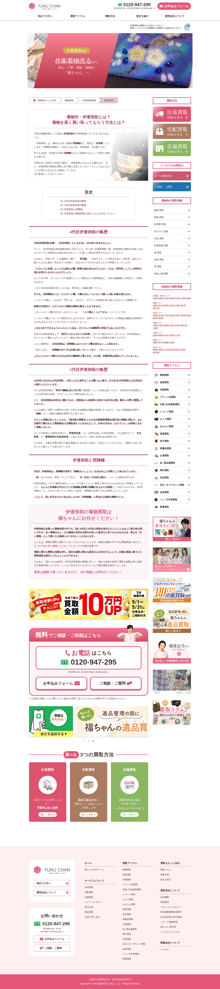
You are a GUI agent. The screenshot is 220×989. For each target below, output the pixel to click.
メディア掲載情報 (169, 922)
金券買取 (127, 949)
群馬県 (166, 305)
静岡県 (155, 318)
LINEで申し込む (92, 917)
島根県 (155, 335)
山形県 (182, 298)
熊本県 (177, 350)
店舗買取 (89, 897)
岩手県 (166, 298)
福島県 (188, 298)
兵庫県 (155, 325)
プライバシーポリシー (171, 907)
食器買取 (127, 874)
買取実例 (164, 874)
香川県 (160, 342)
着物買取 (127, 869)
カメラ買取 (128, 899)
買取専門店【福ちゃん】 (109, 983)
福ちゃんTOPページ (94, 869)
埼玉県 (171, 305)
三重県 (155, 328)
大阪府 (171, 325)
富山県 (160, 315)
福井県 (171, 315)
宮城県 (171, 298)
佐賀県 (171, 350)
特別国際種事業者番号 (171, 912)
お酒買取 (127, 924)
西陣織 (76, 143)
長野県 (182, 315)
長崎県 (160, 350)
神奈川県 (156, 308)
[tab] (84, 741)
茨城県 (155, 305)
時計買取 (127, 934)
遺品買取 (89, 912)
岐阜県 (188, 315)
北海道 (155, 298)
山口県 (177, 335)
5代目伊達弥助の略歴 (75, 205)
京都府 (160, 325)
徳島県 (155, 342)
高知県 (171, 342)
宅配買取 (89, 892)
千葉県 (177, 305)
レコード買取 (129, 894)
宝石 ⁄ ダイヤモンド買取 (134, 944)
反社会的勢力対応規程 (171, 917)
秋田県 (177, 298)
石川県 (166, 315)
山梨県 (177, 315)
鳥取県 (160, 335)
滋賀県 (166, 325)
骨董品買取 (128, 919)
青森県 (160, 298)
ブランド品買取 (130, 884)
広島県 (171, 335)
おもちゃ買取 (129, 904)
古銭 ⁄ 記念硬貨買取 (132, 889)
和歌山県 (183, 325)
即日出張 (89, 907)
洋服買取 (127, 879)
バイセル (164, 949)
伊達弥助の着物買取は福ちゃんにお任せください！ (90, 213)
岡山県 (166, 335)
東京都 (182, 305)
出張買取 (89, 887)
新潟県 (155, 315)
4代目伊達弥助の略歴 (75, 201)
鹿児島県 (156, 352)
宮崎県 (182, 350)
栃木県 (160, 305)
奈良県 (177, 325)
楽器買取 (127, 909)
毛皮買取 (127, 939)
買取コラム (165, 869)
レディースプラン (93, 902)
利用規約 (164, 902)
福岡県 (155, 350)
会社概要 (164, 897)
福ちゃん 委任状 (168, 927)
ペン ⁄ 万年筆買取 (131, 954)
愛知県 (160, 318)
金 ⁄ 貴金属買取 (130, 929)
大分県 (166, 350)
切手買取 (127, 914)
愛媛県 (166, 342)
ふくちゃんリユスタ (170, 932)
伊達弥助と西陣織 (73, 209)
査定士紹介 (165, 879)
